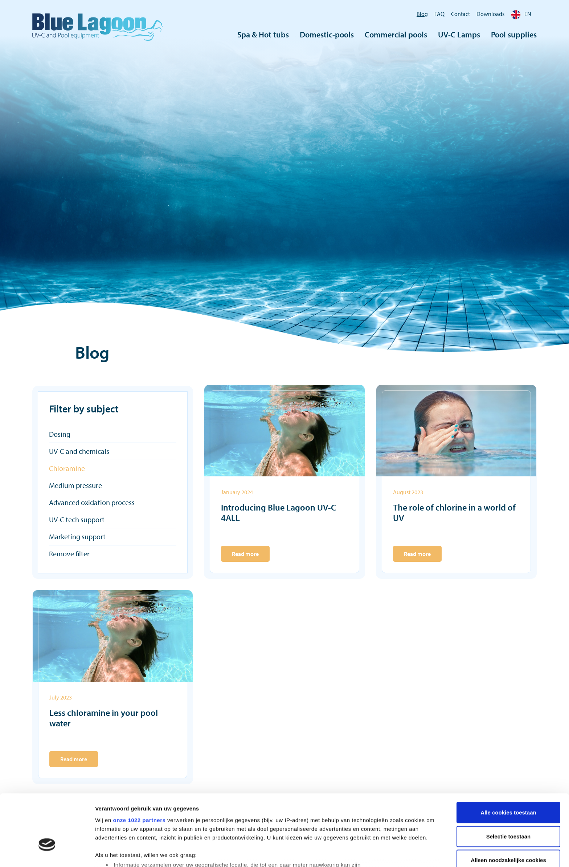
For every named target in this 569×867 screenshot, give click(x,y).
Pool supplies (514, 34)
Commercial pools (396, 34)
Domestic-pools (327, 34)
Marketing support (77, 536)
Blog (422, 13)
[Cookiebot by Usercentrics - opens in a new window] (47, 852)
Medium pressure (75, 485)
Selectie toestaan (508, 785)
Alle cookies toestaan (508, 762)
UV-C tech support (77, 519)
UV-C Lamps (459, 34)
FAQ (439, 13)
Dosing (59, 434)
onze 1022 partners (139, 769)
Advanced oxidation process (92, 502)
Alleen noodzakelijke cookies (508, 809)
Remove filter (69, 553)
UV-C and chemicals (79, 451)
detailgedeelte (355, 833)
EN (521, 13)
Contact (460, 13)
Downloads (490, 13)
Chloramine (67, 468)
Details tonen (392, 853)
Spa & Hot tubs (263, 34)
